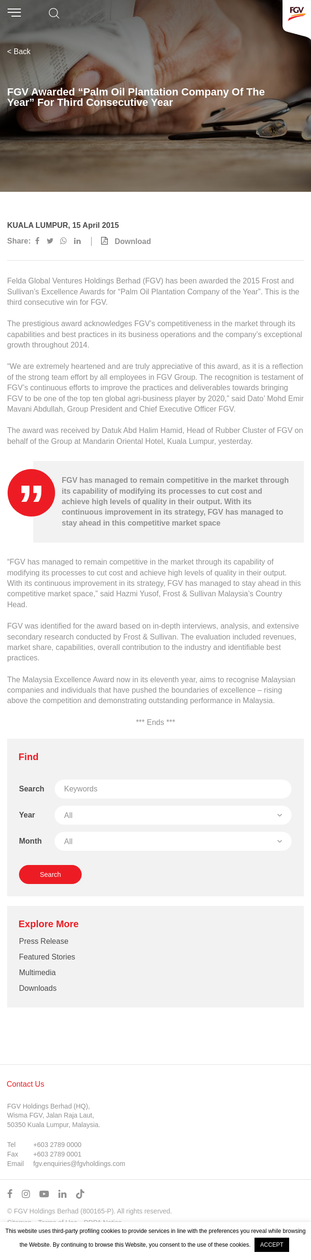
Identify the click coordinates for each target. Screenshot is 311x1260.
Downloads (38, 988)
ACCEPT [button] (271, 1244)
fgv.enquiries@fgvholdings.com (79, 1163)
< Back (18, 51)
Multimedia (37, 973)
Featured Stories (47, 957)
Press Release (43, 941)
